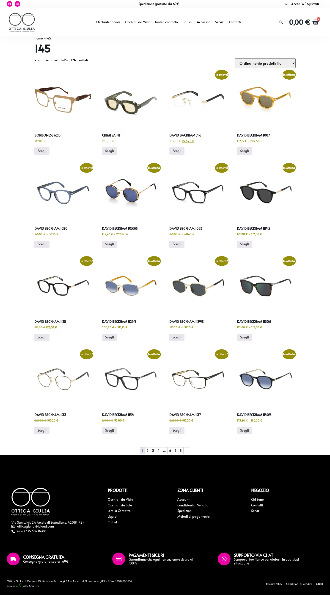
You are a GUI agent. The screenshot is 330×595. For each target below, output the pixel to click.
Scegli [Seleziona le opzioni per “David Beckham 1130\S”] (244, 337)
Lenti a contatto (166, 22)
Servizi (219, 22)
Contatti (235, 22)
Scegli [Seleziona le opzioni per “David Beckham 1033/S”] (109, 244)
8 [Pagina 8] (181, 450)
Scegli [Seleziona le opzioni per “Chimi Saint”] (109, 151)
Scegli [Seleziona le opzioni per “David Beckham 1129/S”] (109, 337)
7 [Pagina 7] (175, 450)
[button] (281, 22)
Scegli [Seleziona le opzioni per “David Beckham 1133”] (42, 430)
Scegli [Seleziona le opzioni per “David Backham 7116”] (177, 151)
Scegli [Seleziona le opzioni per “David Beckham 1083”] (177, 244)
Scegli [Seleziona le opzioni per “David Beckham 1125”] (42, 337)
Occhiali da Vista (138, 22)
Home (38, 38)
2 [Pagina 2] (147, 450)
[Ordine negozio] (265, 63)
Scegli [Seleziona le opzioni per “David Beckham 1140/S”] (244, 430)
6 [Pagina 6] (170, 450)
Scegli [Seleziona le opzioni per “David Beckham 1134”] (109, 430)
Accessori (204, 22)
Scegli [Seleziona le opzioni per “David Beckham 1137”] (177, 430)
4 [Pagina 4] (158, 450)
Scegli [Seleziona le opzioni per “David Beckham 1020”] (42, 244)
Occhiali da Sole (108, 22)
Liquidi (187, 22)
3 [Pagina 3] (153, 450)
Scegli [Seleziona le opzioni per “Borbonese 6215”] (42, 151)
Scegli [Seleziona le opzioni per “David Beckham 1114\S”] (244, 244)
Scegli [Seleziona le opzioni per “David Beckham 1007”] (244, 151)
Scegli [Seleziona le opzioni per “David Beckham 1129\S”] (177, 337)
